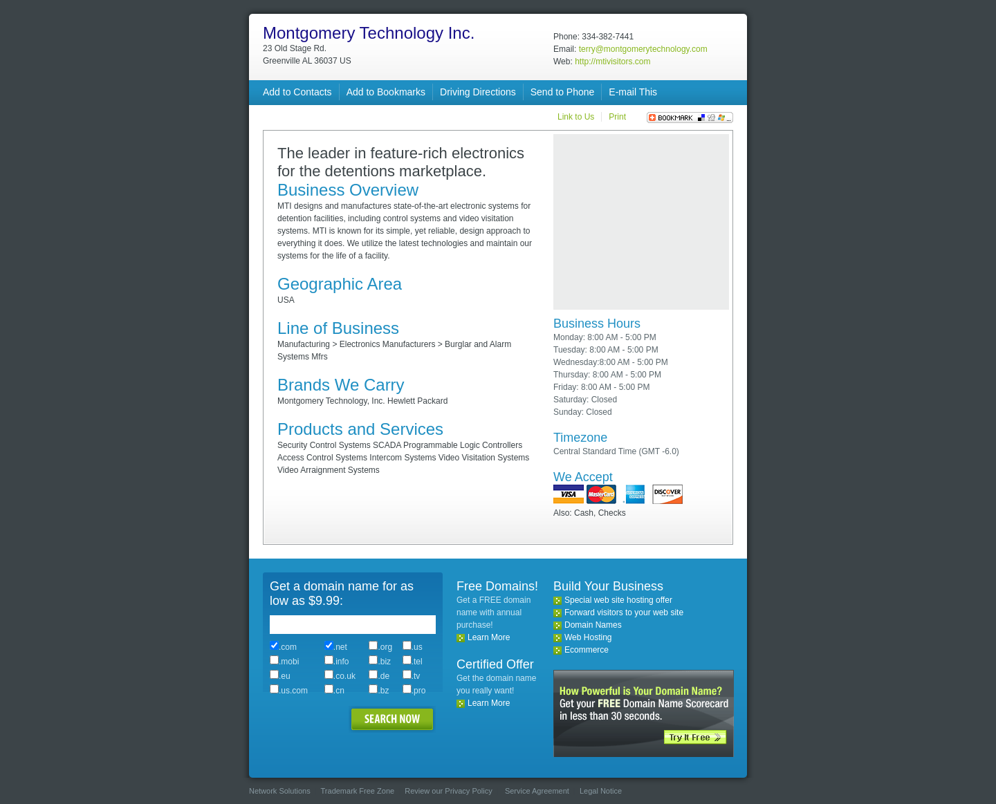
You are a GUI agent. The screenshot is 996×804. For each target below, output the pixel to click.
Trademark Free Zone (358, 791)
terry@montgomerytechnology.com (643, 49)
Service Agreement (537, 791)
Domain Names (593, 625)
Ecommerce (586, 650)
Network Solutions (280, 791)
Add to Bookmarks (386, 91)
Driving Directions (478, 91)
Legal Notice (601, 791)
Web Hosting (587, 637)
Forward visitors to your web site (623, 612)
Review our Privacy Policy (448, 791)
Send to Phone (563, 91)
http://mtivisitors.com (612, 61)
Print (617, 117)
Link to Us (575, 117)
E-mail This (633, 91)
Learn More (489, 637)
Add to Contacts (297, 91)
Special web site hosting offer (618, 600)
